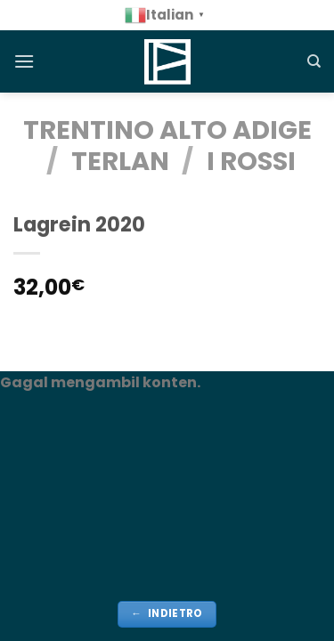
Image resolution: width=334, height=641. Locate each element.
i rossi (251, 161)
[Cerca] (314, 61)
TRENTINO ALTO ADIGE (167, 130)
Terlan (120, 161)
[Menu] (24, 61)
